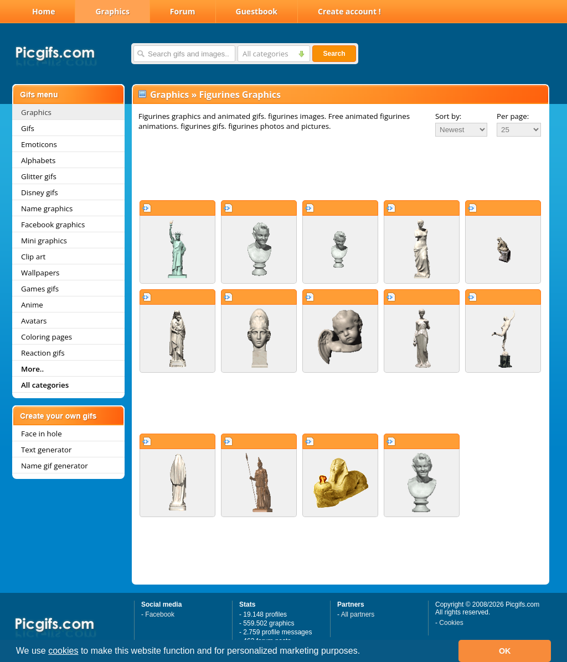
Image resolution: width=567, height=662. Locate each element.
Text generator (46, 450)
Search (334, 54)
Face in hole (41, 434)
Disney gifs (39, 192)
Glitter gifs (38, 176)
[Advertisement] (340, 168)
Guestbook (257, 11)
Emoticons (39, 144)
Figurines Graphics (240, 94)
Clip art (33, 257)
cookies (63, 650)
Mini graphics (44, 241)
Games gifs (40, 289)
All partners (358, 614)
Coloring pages (46, 337)
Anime (32, 305)
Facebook (159, 614)
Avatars (34, 321)
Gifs (27, 128)
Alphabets (38, 160)
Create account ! (349, 11)
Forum (182, 11)
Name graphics (47, 208)
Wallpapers (40, 273)
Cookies (451, 623)
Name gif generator (54, 466)
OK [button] (505, 651)
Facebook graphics (53, 225)
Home (43, 11)
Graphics (112, 11)
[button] (364, 652)
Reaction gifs (43, 353)
